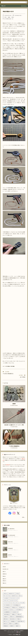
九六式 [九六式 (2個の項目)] (11, 609)
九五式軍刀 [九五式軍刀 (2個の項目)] (21, 607)
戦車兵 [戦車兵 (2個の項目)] (12, 616)
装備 (13, 17)
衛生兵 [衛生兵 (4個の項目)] (5, 623)
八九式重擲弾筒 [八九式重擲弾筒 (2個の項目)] (7, 612)
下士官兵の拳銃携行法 (14, 446)
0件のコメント (15, 530)
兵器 (5, 17)
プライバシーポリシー (11, 632)
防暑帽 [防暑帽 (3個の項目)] (12, 626)
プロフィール (10, 630)
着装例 (4, 574)
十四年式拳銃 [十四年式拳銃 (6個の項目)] (7, 614)
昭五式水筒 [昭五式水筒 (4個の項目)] (12, 619)
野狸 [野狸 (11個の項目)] (11, 623)
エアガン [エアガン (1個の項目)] (6, 600)
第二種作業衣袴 (11, 528)
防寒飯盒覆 (10, 548)
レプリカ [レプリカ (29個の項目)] (21, 602)
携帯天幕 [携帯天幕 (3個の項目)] (6, 619)
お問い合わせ (16, 630)
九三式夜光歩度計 (11, 535)
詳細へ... (23, 517)
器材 (3, 571)
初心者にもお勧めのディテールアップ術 (14, 425)
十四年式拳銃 (12, 366)
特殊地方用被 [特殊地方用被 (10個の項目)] (20, 621)
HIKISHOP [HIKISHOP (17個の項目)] (11, 593)
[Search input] (13, 2)
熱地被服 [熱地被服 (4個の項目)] (13, 621)
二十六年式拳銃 (7, 366)
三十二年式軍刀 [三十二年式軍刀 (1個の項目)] (7, 605)
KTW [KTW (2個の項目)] (17, 593)
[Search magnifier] (26, 2)
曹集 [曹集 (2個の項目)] (18, 619)
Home (5, 630)
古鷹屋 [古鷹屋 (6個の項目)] (13, 614)
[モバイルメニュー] (24, 6)
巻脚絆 (14, 403)
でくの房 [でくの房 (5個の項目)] (6, 598)
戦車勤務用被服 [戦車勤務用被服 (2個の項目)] (19, 616)
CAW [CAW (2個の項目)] (5, 593)
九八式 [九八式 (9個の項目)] (5, 609)
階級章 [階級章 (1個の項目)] (18, 626)
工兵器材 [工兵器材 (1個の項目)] (6, 616)
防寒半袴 (10, 555)
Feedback (8, 464)
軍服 (3, 583)
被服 (9, 17)
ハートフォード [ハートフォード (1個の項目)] (7, 602)
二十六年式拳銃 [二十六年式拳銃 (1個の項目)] (18, 609)
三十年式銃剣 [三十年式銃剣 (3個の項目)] (7, 607)
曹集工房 (3, 5)
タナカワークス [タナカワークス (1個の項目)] (13, 600)
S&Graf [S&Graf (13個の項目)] (14, 595)
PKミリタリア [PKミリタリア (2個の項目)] (7, 595)
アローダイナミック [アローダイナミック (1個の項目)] (14, 598)
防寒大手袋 (10, 541)
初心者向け (5, 569)
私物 (3, 576)
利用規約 (21, 630)
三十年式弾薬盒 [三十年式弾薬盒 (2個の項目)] (16, 605)
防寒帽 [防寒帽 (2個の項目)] (16, 623)
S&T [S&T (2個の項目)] (20, 595)
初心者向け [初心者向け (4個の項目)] (15, 612)
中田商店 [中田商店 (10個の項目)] (14, 607)
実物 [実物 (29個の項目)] (19, 614)
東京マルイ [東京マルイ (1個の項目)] (6, 621)
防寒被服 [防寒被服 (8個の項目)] (6, 626)
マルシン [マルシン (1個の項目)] (15, 602)
